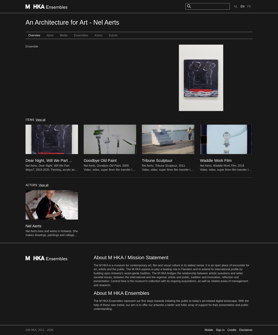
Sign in (220, 329)
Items (50, 35)
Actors (98, 35)
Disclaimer (245, 329)
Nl (236, 6)
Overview (34, 35)
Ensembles (81, 35)
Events (113, 35)
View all (40, 119)
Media (64, 35)
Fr (249, 6)
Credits (232, 329)
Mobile (209, 329)
